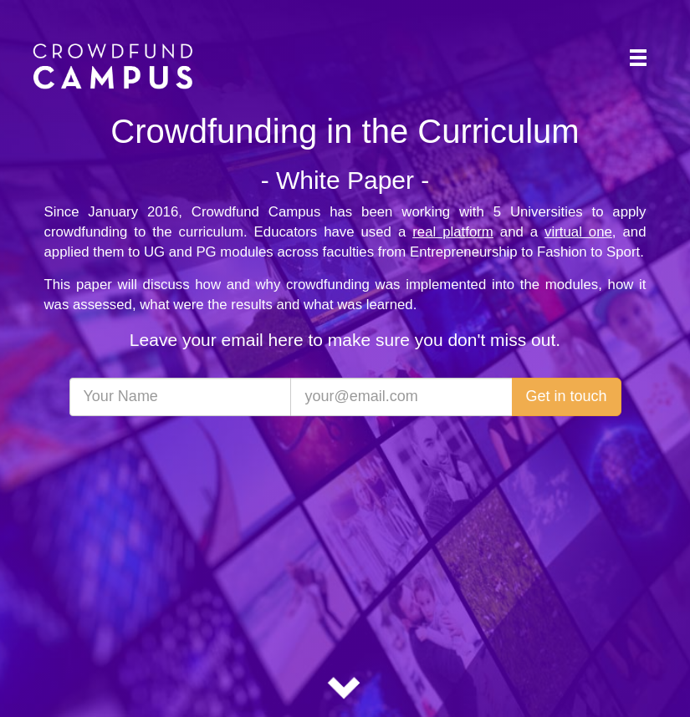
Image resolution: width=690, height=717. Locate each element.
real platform (452, 232)
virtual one (578, 232)
